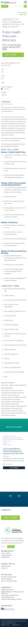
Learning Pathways (6, 555)
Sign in (3, 546)
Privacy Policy (5, 624)
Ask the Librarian (5, 566)
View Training (14, 467)
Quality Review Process (7, 589)
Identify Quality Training (7, 597)
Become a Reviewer (6, 579)
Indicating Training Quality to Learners (11, 599)
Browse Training (5, 553)
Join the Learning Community (9, 581)
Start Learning (10, 55)
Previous (10, 496)
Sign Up (11, 546)
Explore (5, 6)
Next (18, 496)
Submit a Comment (10, 517)
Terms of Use (15, 624)
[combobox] (18, 6)
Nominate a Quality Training (8, 577)
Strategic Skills (5, 557)
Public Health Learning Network (10, 595)
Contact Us (4, 568)
